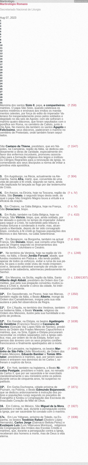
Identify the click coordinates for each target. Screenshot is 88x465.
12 (1, 50)
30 (1, 100)
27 (1, 91)
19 (1, 70)
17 (1, 64)
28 (1, 94)
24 (1, 83)
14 (1, 56)
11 (1, 48)
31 (1, 102)
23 (1, 80)
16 (1, 61)
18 (1, 67)
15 (1, 59)
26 (1, 89)
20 (1, 72)
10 (1, 45)
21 (1, 75)
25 (1, 86)
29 (1, 97)
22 (1, 78)
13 (1, 53)
